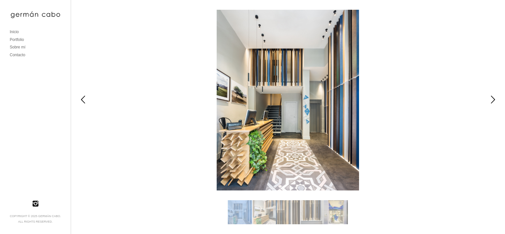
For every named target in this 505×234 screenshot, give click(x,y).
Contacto (17, 55)
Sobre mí (18, 47)
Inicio (14, 32)
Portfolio (17, 39)
